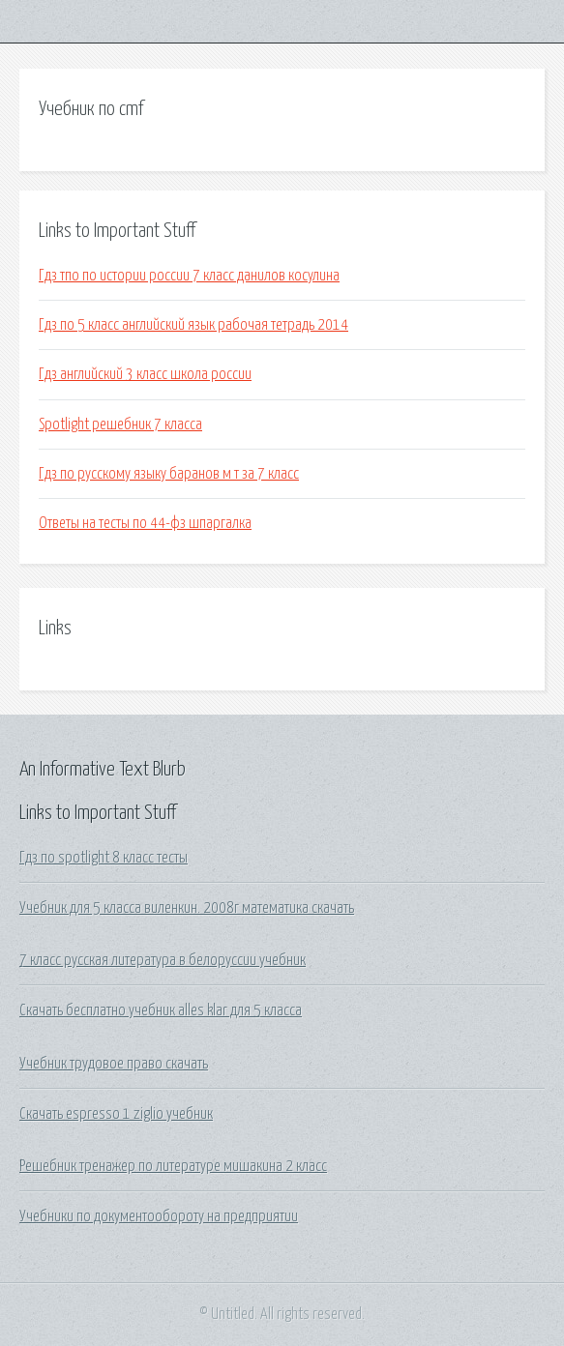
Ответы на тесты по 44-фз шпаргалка (145, 523)
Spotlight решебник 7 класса (120, 424)
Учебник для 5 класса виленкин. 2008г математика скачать (186, 908)
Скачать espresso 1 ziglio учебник (116, 1114)
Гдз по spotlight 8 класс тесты (103, 857)
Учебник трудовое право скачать (113, 1063)
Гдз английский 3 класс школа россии (145, 374)
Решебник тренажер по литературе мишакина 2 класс (173, 1166)
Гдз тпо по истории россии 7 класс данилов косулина (189, 275)
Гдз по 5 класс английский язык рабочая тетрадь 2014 (193, 325)
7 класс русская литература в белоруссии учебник (162, 960)
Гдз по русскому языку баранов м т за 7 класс (169, 474)
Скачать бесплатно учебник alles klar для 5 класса (160, 1010)
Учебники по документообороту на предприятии (158, 1216)
